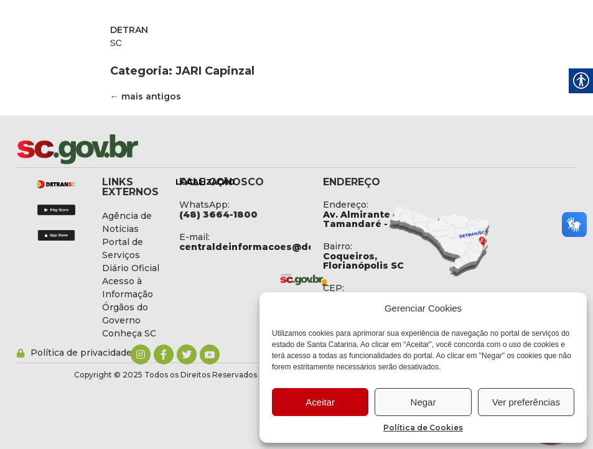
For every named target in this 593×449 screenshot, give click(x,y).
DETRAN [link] (129, 29)
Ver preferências (526, 402)
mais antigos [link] (145, 96)
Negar (423, 402)
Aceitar (320, 402)
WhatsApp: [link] (204, 204)
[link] (110, 149)
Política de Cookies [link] (423, 427)
